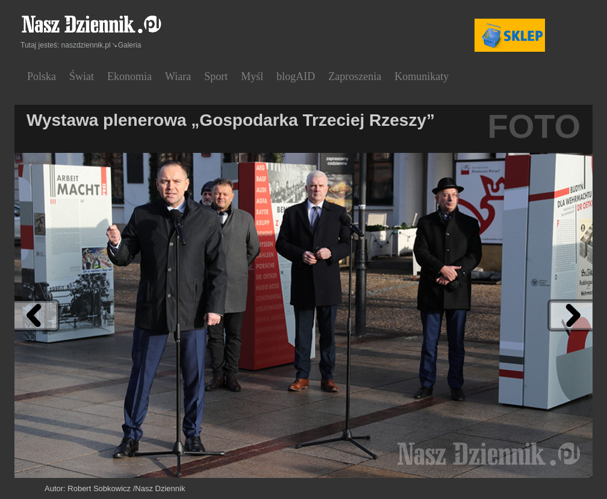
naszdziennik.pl (86, 45)
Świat (81, 76)
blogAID (295, 76)
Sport (216, 76)
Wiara (178, 76)
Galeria (130, 45)
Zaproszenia (354, 76)
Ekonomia (129, 76)
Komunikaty (421, 76)
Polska (41, 76)
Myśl (252, 76)
